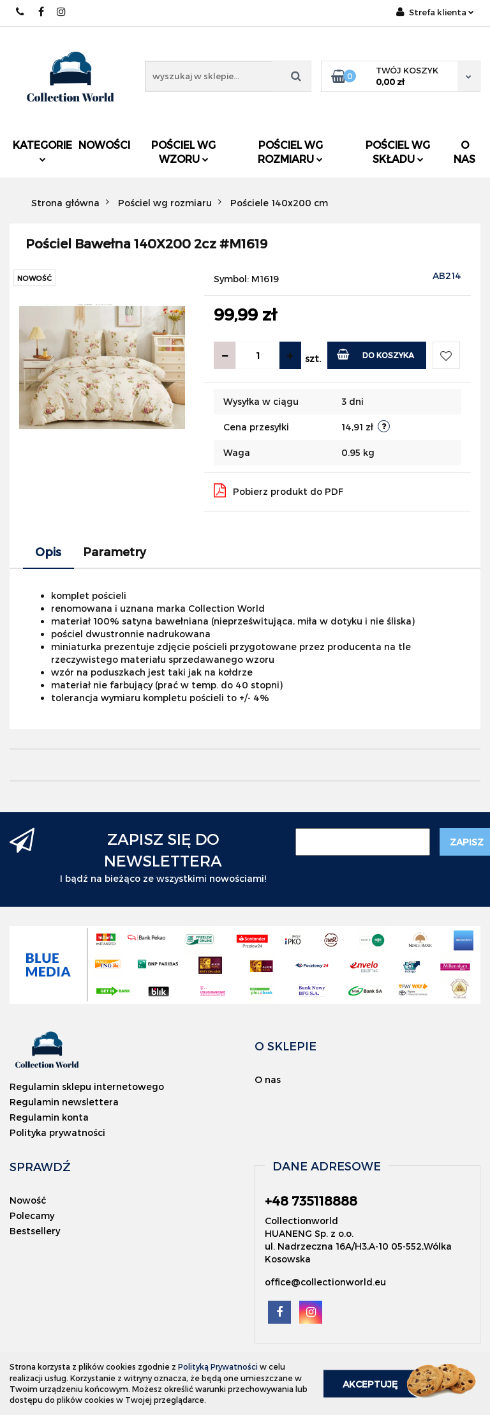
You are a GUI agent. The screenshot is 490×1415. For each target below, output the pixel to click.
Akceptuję (370, 1383)
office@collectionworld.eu (325, 1281)
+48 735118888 (21, 12)
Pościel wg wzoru (183, 152)
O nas (464, 152)
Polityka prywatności (57, 1132)
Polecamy (32, 1215)
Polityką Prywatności (218, 1366)
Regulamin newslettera (64, 1101)
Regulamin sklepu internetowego (87, 1086)
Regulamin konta (49, 1117)
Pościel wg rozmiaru (290, 152)
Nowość (28, 1200)
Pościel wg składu (398, 152)
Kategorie (42, 150)
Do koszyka (375, 354)
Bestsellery (35, 1230)
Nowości (104, 145)
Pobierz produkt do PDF (278, 490)
